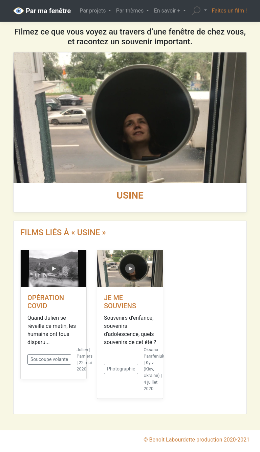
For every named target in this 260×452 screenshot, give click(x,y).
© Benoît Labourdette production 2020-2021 (197, 439)
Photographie (121, 368)
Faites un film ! (229, 10)
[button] (199, 11)
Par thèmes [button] (130, 10)
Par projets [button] (93, 10)
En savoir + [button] (168, 10)
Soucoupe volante (49, 359)
